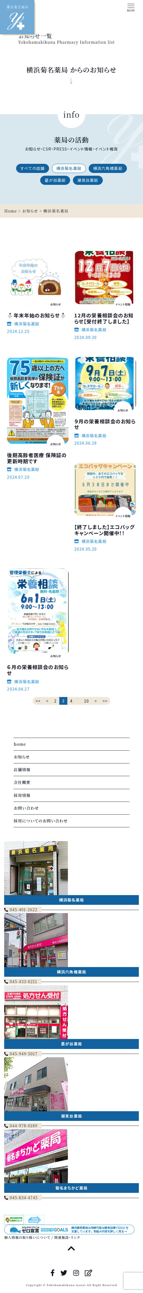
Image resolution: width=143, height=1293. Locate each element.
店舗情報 (22, 769)
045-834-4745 (21, 1197)
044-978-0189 (20, 1125)
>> (105, 701)
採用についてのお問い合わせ (41, 820)
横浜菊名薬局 (68, 168)
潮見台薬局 (87, 180)
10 (86, 701)
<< (37, 701)
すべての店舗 (33, 168)
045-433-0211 (20, 981)
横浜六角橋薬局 (107, 168)
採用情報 (22, 795)
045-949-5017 (20, 1053)
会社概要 (22, 782)
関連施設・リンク (67, 1237)
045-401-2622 (20, 909)
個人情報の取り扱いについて (27, 1237)
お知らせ (22, 757)
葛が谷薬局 (55, 180)
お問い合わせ (26, 808)
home (20, 744)
